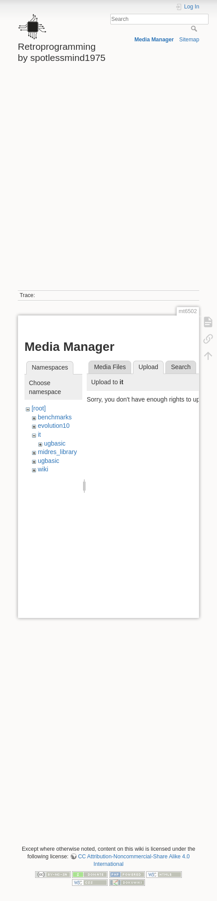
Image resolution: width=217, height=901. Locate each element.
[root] (39, 408)
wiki (43, 469)
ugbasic (54, 443)
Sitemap (189, 39)
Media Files (110, 366)
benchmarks (55, 417)
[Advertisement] (107, 180)
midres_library (57, 451)
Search (195, 28)
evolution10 (54, 425)
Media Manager (154, 39)
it (39, 434)
